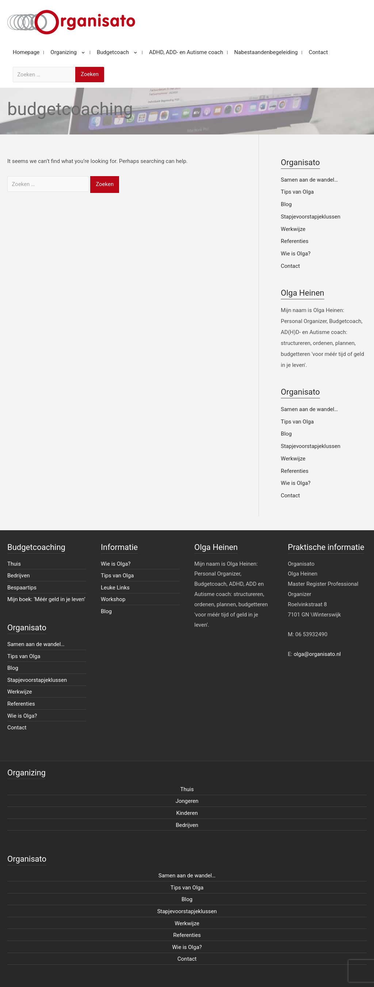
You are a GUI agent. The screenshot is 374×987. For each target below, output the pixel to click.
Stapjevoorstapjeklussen (310, 216)
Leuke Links (115, 587)
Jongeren (187, 801)
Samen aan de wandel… (309, 179)
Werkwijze (293, 229)
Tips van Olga (297, 192)
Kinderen (187, 813)
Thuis (14, 564)
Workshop (113, 599)
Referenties (295, 241)
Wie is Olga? (295, 253)
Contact (290, 266)
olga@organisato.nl (317, 654)
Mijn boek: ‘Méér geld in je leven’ (46, 599)
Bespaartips (22, 587)
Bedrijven (18, 575)
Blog (286, 204)
